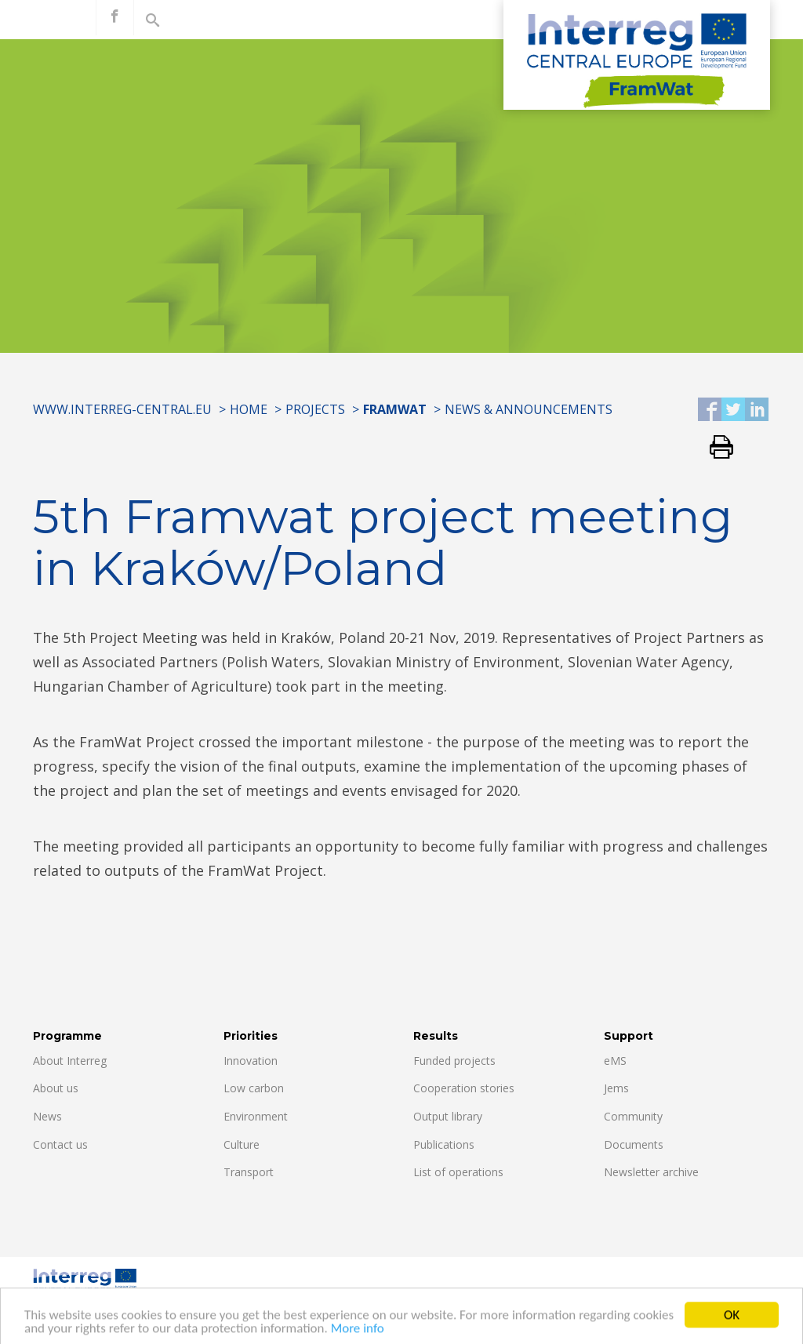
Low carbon (253, 1088)
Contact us (60, 1144)
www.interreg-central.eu (122, 409)
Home (248, 409)
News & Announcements (528, 409)
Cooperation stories (463, 1088)
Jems (616, 1088)
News (47, 1116)
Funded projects (454, 1060)
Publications (443, 1144)
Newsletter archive (651, 1171)
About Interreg (70, 1060)
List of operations (458, 1171)
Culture (241, 1144)
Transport (248, 1171)
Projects (315, 409)
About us (55, 1088)
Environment (255, 1116)
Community (633, 1116)
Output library (447, 1116)
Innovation (250, 1060)
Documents (633, 1144)
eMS (615, 1060)
